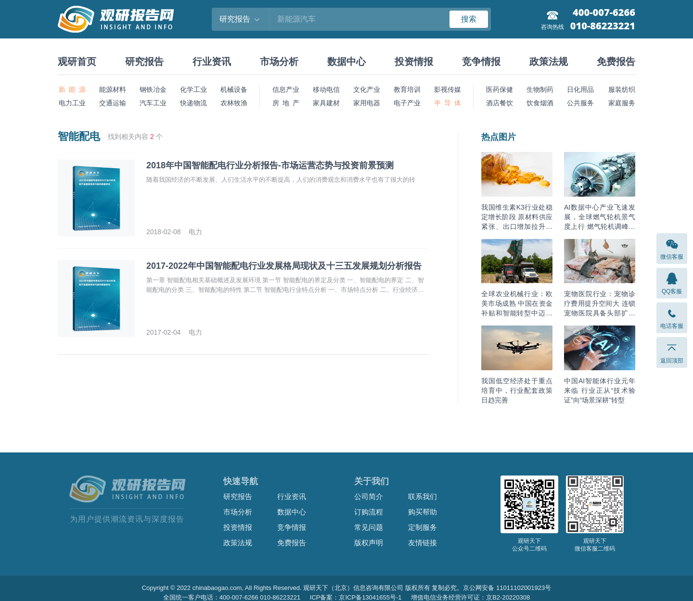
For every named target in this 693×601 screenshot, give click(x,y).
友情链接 (422, 542)
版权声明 (368, 542)
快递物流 (193, 103)
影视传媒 (447, 89)
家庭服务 (621, 103)
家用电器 (366, 103)
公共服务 (580, 103)
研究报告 (144, 61)
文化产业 (366, 89)
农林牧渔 (233, 103)
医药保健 (499, 89)
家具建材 (326, 103)
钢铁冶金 (153, 89)
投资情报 (414, 61)
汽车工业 (153, 103)
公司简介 (368, 496)
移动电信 (326, 89)
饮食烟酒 (539, 103)
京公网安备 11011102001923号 (507, 587)
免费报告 (616, 61)
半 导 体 (447, 103)
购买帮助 (422, 512)
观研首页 (77, 61)
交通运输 (112, 103)
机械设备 (233, 89)
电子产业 (407, 103)
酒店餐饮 (499, 103)
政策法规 (548, 61)
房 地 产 (285, 103)
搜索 (468, 19)
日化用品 (580, 89)
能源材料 (112, 89)
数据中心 (346, 61)
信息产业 (285, 89)
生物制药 (539, 89)
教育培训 (407, 89)
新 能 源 (72, 89)
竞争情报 (481, 61)
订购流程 (368, 512)
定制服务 (422, 527)
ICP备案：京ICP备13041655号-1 (356, 597)
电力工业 (72, 103)
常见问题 (368, 527)
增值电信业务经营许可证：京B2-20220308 (470, 597)
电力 (195, 232)
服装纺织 (621, 89)
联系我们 (422, 496)
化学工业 (193, 89)
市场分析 (279, 61)
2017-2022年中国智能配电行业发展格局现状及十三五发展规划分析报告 (284, 266)
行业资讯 (211, 61)
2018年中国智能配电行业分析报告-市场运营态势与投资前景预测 (270, 165)
